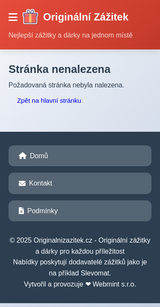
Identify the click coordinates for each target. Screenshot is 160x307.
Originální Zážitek (75, 17)
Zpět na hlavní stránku (49, 100)
